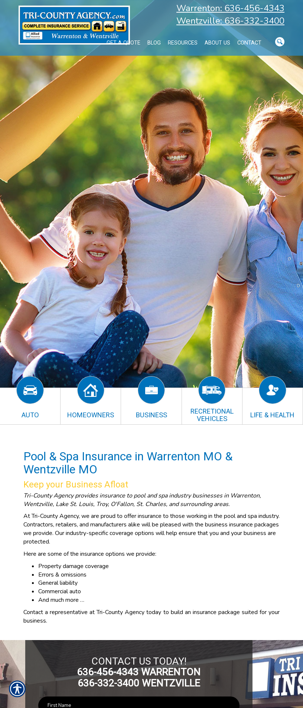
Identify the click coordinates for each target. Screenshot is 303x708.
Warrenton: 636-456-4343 (230, 8)
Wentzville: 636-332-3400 (230, 21)
